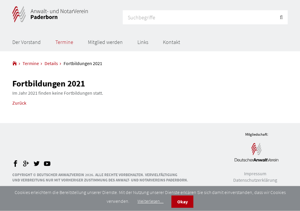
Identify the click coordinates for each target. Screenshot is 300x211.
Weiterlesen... (150, 201)
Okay (182, 202)
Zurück (19, 103)
